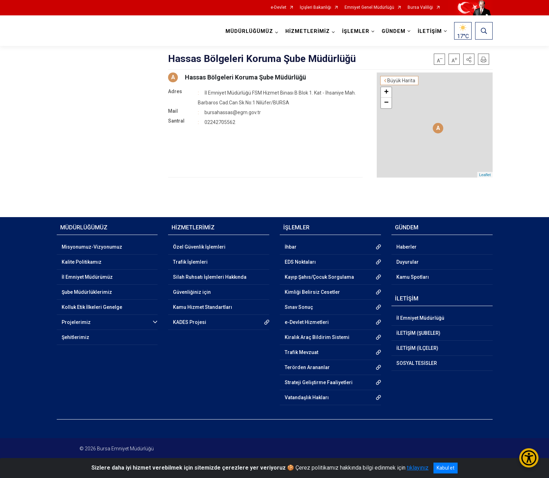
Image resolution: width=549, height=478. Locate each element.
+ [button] (386, 92)
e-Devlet (278, 7)
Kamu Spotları (412, 277)
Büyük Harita (401, 80)
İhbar (291, 247)
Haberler (406, 247)
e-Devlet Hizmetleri (307, 322)
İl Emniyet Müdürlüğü (420, 318)
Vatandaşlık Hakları (307, 397)
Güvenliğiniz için (192, 292)
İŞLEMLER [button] (355, 31)
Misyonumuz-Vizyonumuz (92, 247)
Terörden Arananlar (307, 367)
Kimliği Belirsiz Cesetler (312, 292)
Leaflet (485, 175)
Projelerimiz (76, 322)
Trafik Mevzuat (301, 352)
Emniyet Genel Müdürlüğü (369, 7)
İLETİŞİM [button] (430, 31)
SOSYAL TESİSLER (416, 363)
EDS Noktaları (300, 262)
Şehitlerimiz (75, 337)
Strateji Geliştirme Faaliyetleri (319, 382)
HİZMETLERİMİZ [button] (307, 31)
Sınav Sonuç (299, 307)
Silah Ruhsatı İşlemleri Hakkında (209, 277)
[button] (468, 59)
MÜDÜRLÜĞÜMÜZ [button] (249, 31)
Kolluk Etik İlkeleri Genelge (92, 307)
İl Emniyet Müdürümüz (87, 277)
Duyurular (407, 262)
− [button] (386, 103)
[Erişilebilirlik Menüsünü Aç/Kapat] (528, 457)
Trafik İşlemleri (190, 262)
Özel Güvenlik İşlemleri (199, 247)
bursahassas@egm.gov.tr (232, 112)
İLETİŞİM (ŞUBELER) (418, 333)
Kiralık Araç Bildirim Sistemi (317, 337)
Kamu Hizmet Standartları (202, 307)
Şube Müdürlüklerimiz (87, 292)
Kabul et (445, 468)
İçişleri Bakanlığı (315, 7)
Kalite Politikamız (82, 262)
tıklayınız (418, 467)
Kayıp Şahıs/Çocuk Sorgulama (319, 277)
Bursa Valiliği (420, 7)
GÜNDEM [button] (393, 31)
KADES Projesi (189, 322)
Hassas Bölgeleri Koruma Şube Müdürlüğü (245, 77)
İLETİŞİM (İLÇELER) (417, 348)
